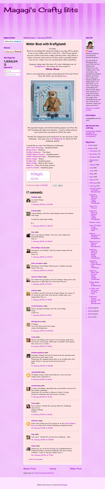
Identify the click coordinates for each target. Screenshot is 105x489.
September (94, 160)
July (92, 168)
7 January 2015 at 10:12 (41, 284)
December (94, 151)
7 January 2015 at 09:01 (41, 257)
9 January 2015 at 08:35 (42, 366)
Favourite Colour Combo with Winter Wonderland (95, 300)
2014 (90, 308)
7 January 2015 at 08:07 (42, 226)
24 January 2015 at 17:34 (42, 455)
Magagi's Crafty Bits (41, 10)
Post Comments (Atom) (44, 473)
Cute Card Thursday (34, 148)
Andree (34, 290)
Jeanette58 (36, 372)
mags (90, 51)
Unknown (34, 420)
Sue (32, 232)
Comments (10, 74)
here (64, 76)
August (93, 165)
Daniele (34, 197)
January (93, 186)
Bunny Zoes (31, 150)
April (92, 177)
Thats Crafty (31, 163)
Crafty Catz (31, 161)
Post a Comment (36, 459)
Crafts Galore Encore (35, 154)
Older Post (75, 468)
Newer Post (30, 468)
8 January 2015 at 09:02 (42, 331)
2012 (90, 314)
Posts (8, 71)
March (92, 180)
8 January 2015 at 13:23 (41, 346)
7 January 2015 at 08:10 (41, 241)
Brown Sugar (31, 159)
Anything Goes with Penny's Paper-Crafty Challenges (94, 275)
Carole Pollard (37, 277)
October (93, 157)
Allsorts (29, 165)
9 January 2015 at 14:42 (41, 397)
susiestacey (35, 385)
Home (53, 468)
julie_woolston (37, 263)
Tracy (33, 403)
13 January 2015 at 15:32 (42, 428)
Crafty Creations (33, 152)
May (92, 174)
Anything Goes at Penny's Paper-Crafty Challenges (94, 199)
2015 (90, 148)
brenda (34, 211)
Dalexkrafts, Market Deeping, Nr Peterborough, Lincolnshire (93, 133)
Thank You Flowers (93, 207)
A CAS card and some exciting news (94, 291)
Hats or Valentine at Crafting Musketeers (94, 236)
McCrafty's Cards (38, 248)
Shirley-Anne (36, 321)
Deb (32, 434)
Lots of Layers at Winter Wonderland (95, 190)
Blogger (64, 485)
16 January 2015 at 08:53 (42, 439)
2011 (90, 317)
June (92, 171)
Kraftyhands (40, 66)
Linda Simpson (37, 306)
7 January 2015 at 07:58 (42, 204)
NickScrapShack (37, 352)
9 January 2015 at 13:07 (41, 379)
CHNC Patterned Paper (36, 156)
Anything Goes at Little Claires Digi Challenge (95, 264)
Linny (33, 337)
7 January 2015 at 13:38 (41, 300)
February (93, 183)
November (94, 154)
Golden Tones (94, 222)
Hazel (33, 446)
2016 (90, 145)
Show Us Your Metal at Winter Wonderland (95, 244)
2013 (90, 311)
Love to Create (32, 167)
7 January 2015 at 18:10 (41, 315)
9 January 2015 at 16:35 (41, 414)
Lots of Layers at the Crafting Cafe (95, 227)
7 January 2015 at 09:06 (42, 270)
